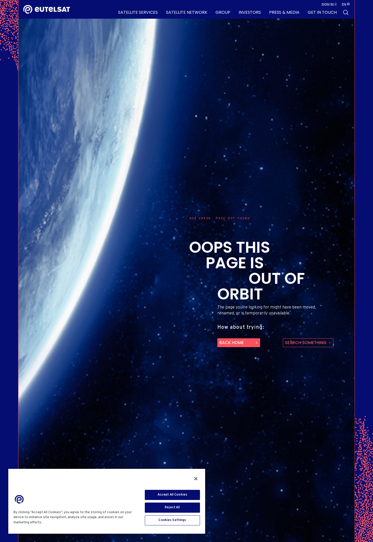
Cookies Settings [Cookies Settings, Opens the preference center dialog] (172, 520)
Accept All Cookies (172, 495)
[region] (106, 501)
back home (231, 343)
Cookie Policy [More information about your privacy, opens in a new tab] (55, 522)
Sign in (327, 4)
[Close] (196, 478)
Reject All (172, 507)
